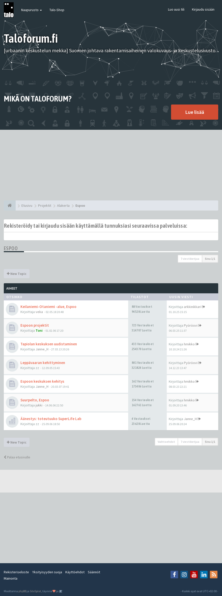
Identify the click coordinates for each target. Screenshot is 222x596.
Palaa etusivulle (17, 457)
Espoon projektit (34, 325)
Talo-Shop (56, 10)
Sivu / (210, 259)
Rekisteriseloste (16, 572)
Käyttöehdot (75, 572)
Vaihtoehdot (166, 442)
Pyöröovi (191, 325)
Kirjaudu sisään (203, 9)
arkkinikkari (192, 306)
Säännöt (94, 572)
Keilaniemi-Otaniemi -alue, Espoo (48, 306)
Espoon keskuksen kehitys (42, 381)
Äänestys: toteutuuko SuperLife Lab (50, 418)
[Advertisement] (111, 165)
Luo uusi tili (176, 9)
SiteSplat (35, 591)
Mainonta (10, 578)
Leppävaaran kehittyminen (42, 362)
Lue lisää (194, 112)
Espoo (11, 248)
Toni (39, 330)
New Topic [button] (16, 273)
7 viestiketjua (190, 259)
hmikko (189, 344)
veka (39, 311)
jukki (39, 405)
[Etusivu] (10, 205)
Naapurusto (31, 10)
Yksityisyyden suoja (47, 572)
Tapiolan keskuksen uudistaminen (48, 344)
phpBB (22, 591)
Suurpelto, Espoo (34, 400)
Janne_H (42, 349)
